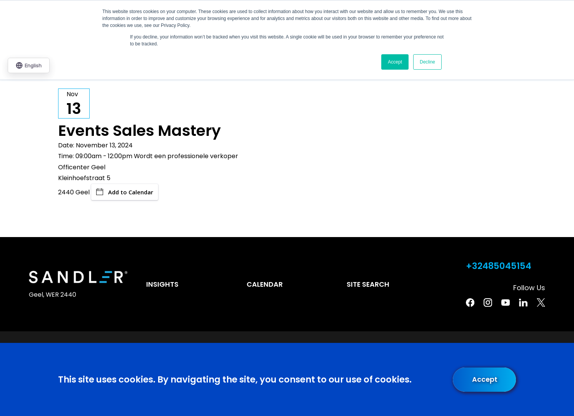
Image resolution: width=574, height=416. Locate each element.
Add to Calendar (124, 192)
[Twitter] (541, 302)
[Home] (78, 277)
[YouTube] (505, 302)
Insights (162, 284)
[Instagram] (488, 302)
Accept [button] (395, 62)
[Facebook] (470, 302)
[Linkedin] (523, 302)
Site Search (368, 284)
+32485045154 (498, 266)
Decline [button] (427, 62)
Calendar (265, 284)
